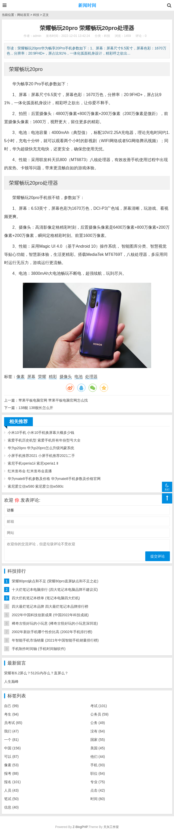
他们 (97, 756)
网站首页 (23, 15)
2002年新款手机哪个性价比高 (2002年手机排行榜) (52, 632)
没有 (97, 731)
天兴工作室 (111, 827)
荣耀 (42, 376)
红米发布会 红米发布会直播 (30, 471)
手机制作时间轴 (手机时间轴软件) (38, 649)
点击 (97, 790)
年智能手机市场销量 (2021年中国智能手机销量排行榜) (55, 640)
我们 (11, 731)
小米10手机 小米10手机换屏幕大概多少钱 (41, 433)
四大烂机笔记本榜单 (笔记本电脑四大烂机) (46, 598)
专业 (97, 782)
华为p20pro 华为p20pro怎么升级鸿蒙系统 (41, 448)
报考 (11, 773)
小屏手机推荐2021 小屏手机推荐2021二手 (41, 456)
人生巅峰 (11, 681)
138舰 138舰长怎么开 (35, 408)
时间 (97, 799)
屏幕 (31, 376)
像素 (20, 376)
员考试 (13, 723)
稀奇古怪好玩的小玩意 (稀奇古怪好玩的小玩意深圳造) (55, 623)
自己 (11, 706)
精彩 (53, 376)
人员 (11, 790)
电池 (78, 376)
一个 (11, 740)
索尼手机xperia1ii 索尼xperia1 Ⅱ (33, 463)
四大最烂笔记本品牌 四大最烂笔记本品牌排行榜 (50, 606)
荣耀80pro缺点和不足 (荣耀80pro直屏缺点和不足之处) (55, 581)
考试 (98, 706)
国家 (97, 740)
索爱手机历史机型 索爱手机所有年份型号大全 (44, 440)
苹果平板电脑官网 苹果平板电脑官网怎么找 (53, 400)
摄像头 (66, 376)
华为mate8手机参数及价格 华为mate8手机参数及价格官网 (54, 479)
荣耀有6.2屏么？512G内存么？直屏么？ (36, 673)
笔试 (11, 799)
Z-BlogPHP (80, 827)
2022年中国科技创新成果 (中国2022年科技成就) (50, 615)
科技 (36, 15)
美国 (97, 748)
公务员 (99, 714)
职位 (97, 773)
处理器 (91, 376)
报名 (12, 782)
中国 (12, 748)
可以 (11, 756)
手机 (97, 765)
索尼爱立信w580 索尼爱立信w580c (36, 486)
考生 (11, 714)
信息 (11, 807)
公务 (97, 723)
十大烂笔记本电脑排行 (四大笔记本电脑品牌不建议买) (55, 590)
